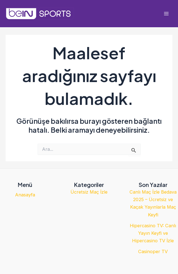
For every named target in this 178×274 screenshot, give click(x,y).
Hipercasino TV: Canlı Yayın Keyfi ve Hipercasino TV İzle (153, 233)
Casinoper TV (153, 251)
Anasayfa (25, 195)
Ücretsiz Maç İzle (89, 192)
